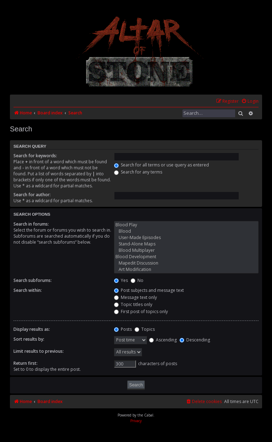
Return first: (25, 363)
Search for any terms (138, 172)
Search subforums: (32, 280)
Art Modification (186, 269)
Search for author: (32, 195)
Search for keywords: (35, 156)
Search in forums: (31, 224)
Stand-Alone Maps (186, 244)
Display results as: (31, 329)
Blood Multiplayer (186, 250)
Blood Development (186, 257)
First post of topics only (141, 311)
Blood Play (186, 225)
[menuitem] (250, 101)
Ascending (163, 340)
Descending (195, 340)
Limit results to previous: (38, 351)
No (137, 280)
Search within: (27, 290)
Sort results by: (28, 339)
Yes (121, 280)
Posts (123, 329)
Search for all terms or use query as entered (161, 165)
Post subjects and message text (149, 290)
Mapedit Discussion (186, 263)
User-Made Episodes (186, 237)
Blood (186, 231)
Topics (145, 329)
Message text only (135, 297)
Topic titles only (133, 304)
